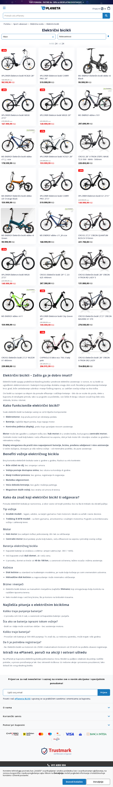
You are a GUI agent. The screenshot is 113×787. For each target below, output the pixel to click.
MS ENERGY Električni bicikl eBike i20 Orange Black (16, 197)
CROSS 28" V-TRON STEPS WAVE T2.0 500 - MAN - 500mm (93, 158)
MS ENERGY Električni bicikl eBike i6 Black (94, 77)
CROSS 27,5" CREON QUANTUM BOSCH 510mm (93, 236)
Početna (7, 24)
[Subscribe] (104, 692)
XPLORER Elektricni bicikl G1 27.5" (93, 196)
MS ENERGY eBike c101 (89, 115)
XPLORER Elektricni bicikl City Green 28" (56, 317)
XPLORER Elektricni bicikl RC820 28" (17, 75)
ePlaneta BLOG (22, 698)
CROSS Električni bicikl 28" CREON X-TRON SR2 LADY (94, 359)
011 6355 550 (58, 765)
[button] (96, 9)
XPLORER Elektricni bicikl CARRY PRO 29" (54, 77)
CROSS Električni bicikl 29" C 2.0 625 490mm (54, 276)
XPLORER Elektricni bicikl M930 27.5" (15, 116)
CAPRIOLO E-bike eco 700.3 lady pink (55, 359)
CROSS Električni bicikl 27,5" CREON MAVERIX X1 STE (95, 317)
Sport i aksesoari (20, 24)
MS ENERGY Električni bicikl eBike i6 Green (17, 236)
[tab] (56, 707)
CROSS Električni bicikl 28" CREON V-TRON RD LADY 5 (94, 276)
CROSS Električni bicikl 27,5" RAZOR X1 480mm (18, 359)
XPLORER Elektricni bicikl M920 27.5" (15, 276)
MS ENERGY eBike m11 (12, 316)
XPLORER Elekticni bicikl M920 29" (55, 115)
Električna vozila (37, 24)
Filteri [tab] (5, 36)
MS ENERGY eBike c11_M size (53, 235)
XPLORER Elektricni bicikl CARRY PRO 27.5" (54, 197)
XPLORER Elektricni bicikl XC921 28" (56, 156)
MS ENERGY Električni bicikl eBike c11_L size (16, 158)
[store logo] (50, 8)
